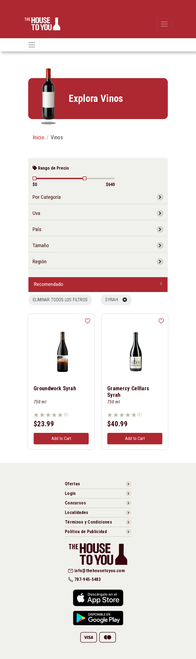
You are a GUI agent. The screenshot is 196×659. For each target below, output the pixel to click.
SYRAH (116, 299)
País (37, 229)
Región (40, 261)
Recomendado (48, 284)
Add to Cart (61, 438)
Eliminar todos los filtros (60, 299)
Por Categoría (47, 197)
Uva (36, 213)
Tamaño (41, 245)
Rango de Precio (51, 168)
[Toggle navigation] (164, 24)
